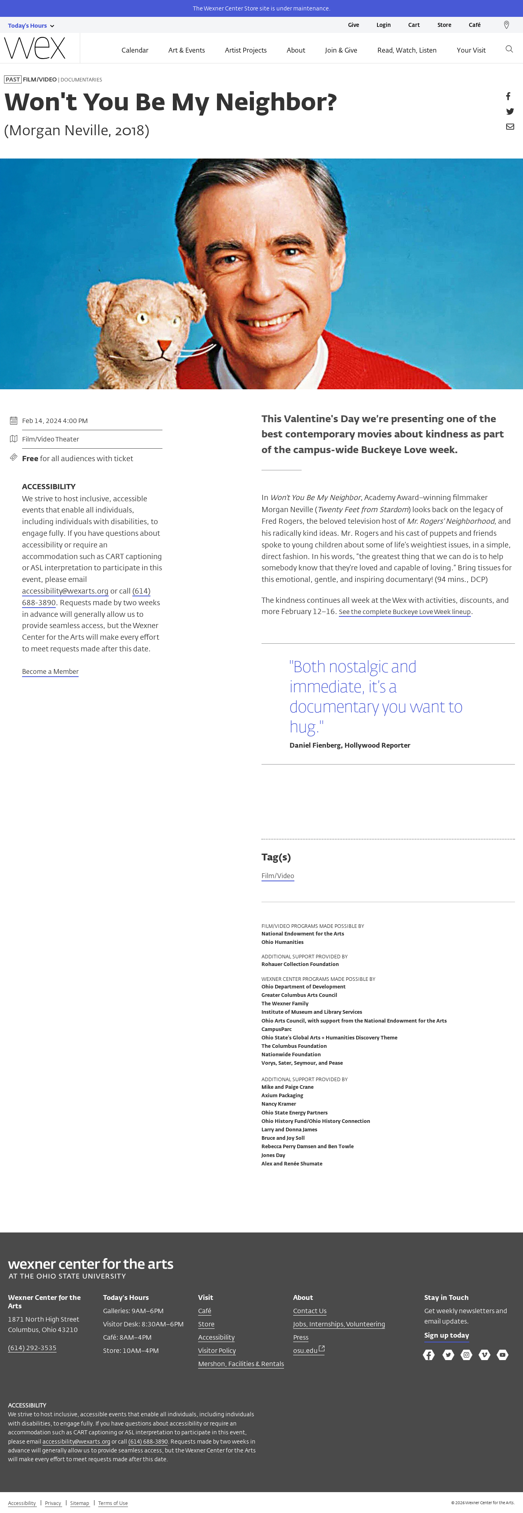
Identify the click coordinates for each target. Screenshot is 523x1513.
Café (474, 25)
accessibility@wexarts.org (65, 591)
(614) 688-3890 (148, 1442)
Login (384, 25)
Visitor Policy (217, 1352)
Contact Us (309, 1312)
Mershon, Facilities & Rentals (241, 1365)
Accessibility (216, 1338)
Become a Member (50, 672)
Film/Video (280, 877)
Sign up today (449, 1338)
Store (444, 25)
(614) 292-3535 (32, 1349)
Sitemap (80, 1504)
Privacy (53, 1504)
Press (300, 1338)
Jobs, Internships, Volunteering (339, 1325)
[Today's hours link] (27, 25)
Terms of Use (113, 1504)
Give (353, 25)
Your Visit (471, 51)
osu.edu (308, 1352)
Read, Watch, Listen (407, 51)
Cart (414, 25)
